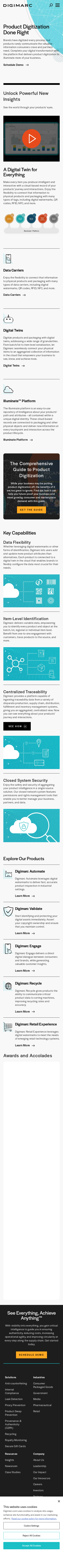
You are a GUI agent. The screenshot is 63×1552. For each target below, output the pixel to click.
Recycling (10, 1434)
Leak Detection (14, 1399)
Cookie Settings (31, 1525)
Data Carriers (12, 295)
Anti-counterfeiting (16, 1383)
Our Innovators (41, 1478)
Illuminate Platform (15, 439)
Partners (38, 1496)
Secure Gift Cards (15, 1446)
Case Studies (12, 1472)
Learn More (22, 896)
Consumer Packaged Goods (43, 1385)
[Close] (59, 1501)
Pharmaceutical (42, 1405)
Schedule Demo (13, 65)
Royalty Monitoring (16, 1440)
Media (37, 1399)
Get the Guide (31, 509)
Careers (37, 1484)
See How (15, 726)
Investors (38, 1490)
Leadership (39, 1466)
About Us (38, 1460)
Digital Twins (11, 365)
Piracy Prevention (15, 1405)
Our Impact (39, 1472)
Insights (9, 1460)
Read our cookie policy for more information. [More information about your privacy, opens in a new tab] (34, 1518)
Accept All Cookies (31, 1545)
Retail (36, 1411)
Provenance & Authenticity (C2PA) (13, 1424)
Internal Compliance (12, 1391)
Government (40, 1393)
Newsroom (11, 1466)
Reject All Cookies (31, 1535)
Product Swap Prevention (13, 1412)
